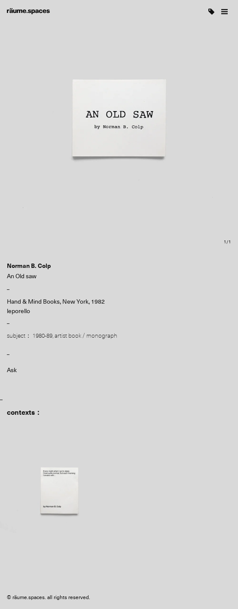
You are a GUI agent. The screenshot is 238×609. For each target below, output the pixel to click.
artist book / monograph (86, 335)
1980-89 (42, 335)
